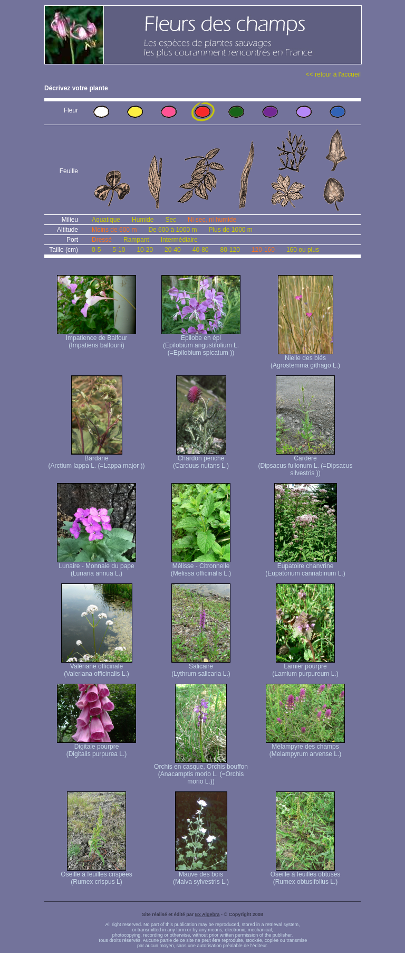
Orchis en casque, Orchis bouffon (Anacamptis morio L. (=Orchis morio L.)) (201, 771)
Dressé (102, 239)
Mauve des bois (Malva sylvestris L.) (201, 875)
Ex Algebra (207, 914)
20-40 (173, 249)
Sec (170, 219)
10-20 (145, 249)
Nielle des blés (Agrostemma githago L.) (305, 358)
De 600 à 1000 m (172, 229)
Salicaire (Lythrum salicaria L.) (200, 667)
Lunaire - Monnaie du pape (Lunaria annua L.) (96, 566)
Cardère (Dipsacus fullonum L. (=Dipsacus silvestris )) (305, 463)
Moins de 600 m (114, 229)
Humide (142, 219)
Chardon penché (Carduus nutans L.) (201, 459)
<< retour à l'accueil (333, 74)
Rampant (136, 239)
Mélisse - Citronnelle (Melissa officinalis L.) (201, 566)
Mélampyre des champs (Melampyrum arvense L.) (305, 747)
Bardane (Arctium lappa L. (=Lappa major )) (96, 459)
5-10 (118, 249)
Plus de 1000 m (230, 229)
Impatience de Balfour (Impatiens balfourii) (96, 338)
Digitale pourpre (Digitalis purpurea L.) (96, 747)
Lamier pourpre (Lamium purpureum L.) (305, 667)
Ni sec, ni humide (212, 219)
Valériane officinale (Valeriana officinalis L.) (96, 667)
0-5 (96, 249)
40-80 (200, 249)
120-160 (263, 249)
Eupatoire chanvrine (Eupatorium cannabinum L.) (305, 566)
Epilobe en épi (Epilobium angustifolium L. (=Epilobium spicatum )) (200, 342)
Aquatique (106, 219)
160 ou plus (302, 249)
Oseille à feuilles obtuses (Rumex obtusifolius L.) (306, 875)
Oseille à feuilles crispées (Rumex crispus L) (96, 875)
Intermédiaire (179, 239)
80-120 (229, 249)
